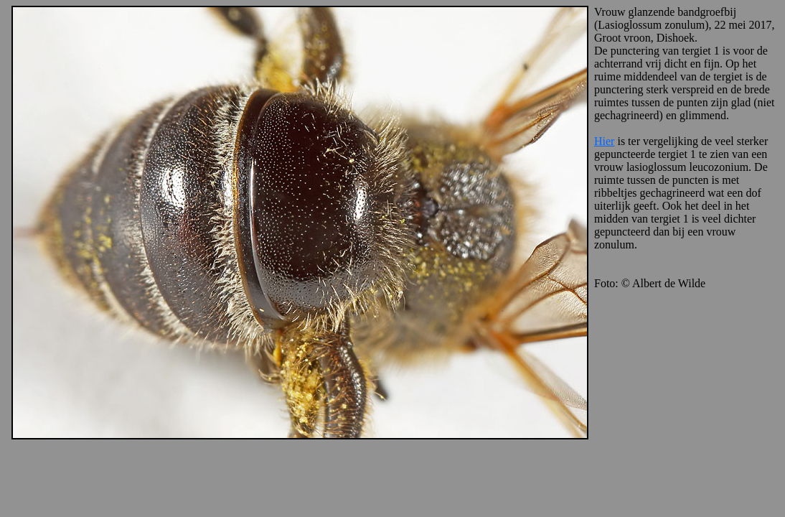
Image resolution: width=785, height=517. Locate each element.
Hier (604, 141)
